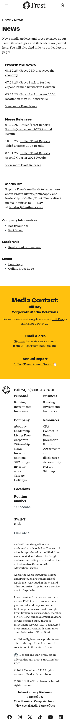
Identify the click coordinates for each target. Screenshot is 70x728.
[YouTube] (50, 717)
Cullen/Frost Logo (21, 268)
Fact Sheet (15, 230)
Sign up (19, 341)
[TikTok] (40, 717)
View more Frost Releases (23, 165)
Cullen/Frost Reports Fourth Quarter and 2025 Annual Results (28, 129)
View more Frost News (21, 106)
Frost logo (15, 264)
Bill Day (58, 319)
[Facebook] (9, 717)
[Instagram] (20, 717)
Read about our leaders (24, 247)
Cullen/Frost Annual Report (33, 364)
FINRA (18, 616)
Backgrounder (18, 226)
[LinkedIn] (61, 717)
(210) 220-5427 (37, 323)
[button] (6, 5)
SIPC (27, 616)
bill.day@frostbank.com (26, 207)
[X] (30, 717)
